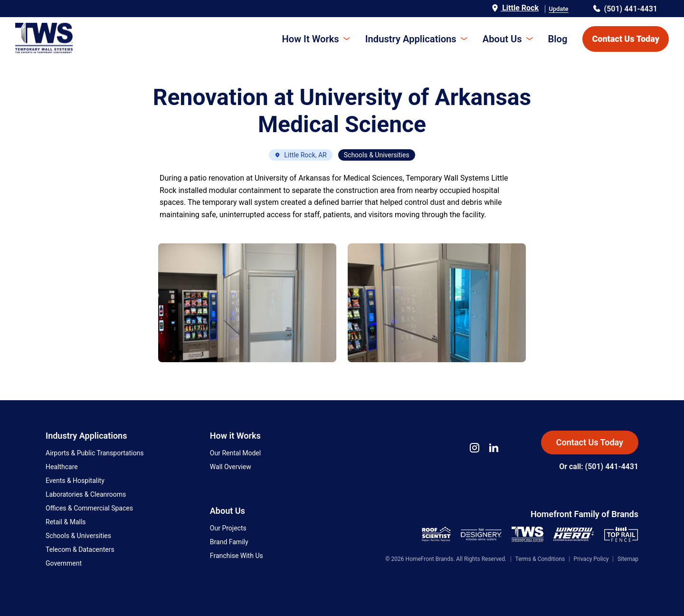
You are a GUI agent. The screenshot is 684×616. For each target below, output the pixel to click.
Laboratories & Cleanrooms (86, 494)
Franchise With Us (236, 555)
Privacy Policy (591, 559)
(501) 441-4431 (625, 8)
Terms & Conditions (540, 559)
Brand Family (229, 542)
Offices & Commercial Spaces (89, 508)
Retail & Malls (66, 522)
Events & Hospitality (75, 480)
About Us (502, 39)
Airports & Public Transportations (94, 453)
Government (64, 563)
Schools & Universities (78, 535)
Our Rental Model (235, 453)
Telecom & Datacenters (80, 549)
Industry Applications (411, 39)
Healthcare (62, 467)
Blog (558, 39)
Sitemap (628, 559)
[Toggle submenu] (347, 39)
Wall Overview (230, 467)
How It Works (312, 39)
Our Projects (228, 528)
